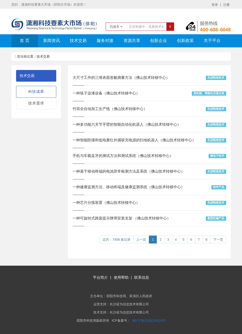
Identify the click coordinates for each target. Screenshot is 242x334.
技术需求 (36, 103)
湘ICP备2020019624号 (148, 320)
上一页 (141, 239)
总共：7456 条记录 (116, 239)
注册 (226, 5)
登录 (214, 5)
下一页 (218, 239)
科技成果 (36, 92)
